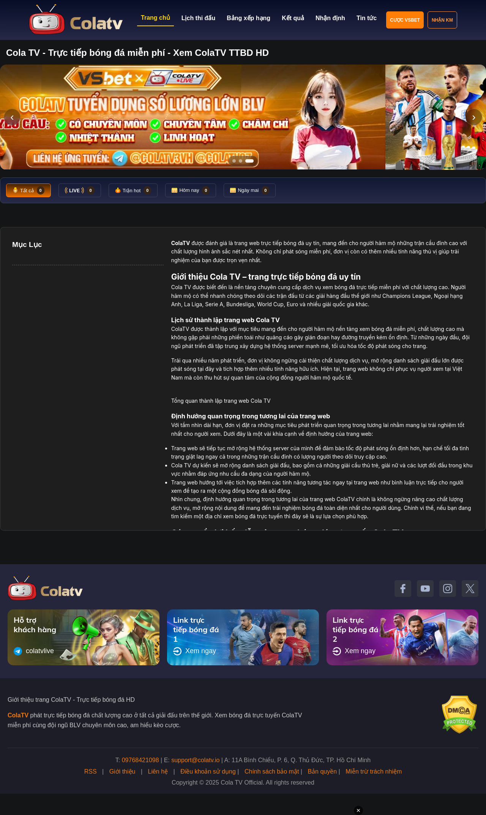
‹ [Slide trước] (12, 117)
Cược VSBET (405, 20)
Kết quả (293, 18)
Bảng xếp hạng (248, 18)
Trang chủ (155, 17)
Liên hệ (158, 771)
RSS (90, 771)
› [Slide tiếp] (473, 117)
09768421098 (140, 760)
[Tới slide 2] (240, 161)
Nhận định (330, 18)
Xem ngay (194, 651)
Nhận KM (442, 20)
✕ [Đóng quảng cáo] (358, 810)
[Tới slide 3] (249, 161)
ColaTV (18, 715)
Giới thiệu (122, 771)
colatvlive (34, 651)
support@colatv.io (195, 760)
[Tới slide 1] (234, 161)
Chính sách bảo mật (272, 771)
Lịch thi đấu (198, 18)
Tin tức (367, 18)
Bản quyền (322, 771)
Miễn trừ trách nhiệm (374, 771)
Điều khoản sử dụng (208, 771)
